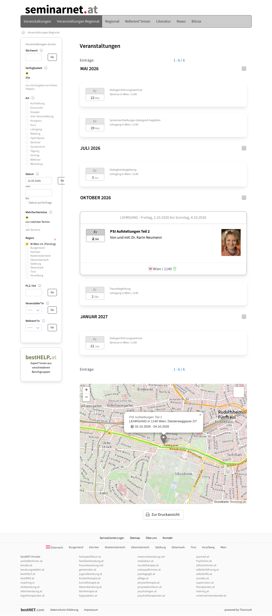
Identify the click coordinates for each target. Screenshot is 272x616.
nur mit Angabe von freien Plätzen (41, 87)
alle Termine (33, 230)
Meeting (35, 134)
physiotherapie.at (148, 583)
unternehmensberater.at (211, 596)
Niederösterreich (40, 256)
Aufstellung (37, 103)
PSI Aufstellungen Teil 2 (130, 231)
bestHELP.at (27, 574)
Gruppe (35, 112)
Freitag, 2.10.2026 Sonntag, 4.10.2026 (173, 217)
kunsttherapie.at (89, 583)
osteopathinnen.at (149, 570)
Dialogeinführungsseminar (126, 90)
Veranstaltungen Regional (44, 33)
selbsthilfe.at (204, 574)
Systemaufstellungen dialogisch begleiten (135, 120)
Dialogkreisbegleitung (123, 170)
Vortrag (34, 155)
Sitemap (135, 538)
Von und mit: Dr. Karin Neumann (136, 237)
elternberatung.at (31, 591)
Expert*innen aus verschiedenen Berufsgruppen (41, 365)
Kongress (36, 121)
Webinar (35, 160)
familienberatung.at (91, 561)
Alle (28, 78)
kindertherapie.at (89, 578)
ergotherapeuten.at (32, 596)
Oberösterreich (39, 260)
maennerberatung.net (151, 557)
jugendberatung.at (90, 574)
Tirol (33, 272)
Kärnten (35, 252)
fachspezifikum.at (90, 557)
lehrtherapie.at (88, 591)
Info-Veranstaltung (41, 116)
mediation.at (145, 561)
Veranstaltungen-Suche (41, 44)
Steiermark (37, 268)
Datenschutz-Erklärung (64, 610)
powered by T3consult (238, 610)
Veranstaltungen (100, 46)
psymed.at (202, 557)
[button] (163, 439)
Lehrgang (36, 129)
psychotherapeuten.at (151, 596)
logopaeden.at (88, 596)
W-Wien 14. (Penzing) (43, 244)
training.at (202, 591)
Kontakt (167, 538)
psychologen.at (147, 591)
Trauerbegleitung (120, 289)
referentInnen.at (206, 565)
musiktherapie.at (148, 565)
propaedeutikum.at (150, 587)
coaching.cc (27, 583)
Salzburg (35, 264)
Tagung (34, 151)
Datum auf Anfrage (39, 203)
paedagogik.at (146, 574)
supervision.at (205, 583)
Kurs (33, 125)
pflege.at (143, 578)
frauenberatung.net (91, 565)
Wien (223, 547)
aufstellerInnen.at (31, 561)
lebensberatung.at (90, 587)
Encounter (36, 108)
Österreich (54, 548)
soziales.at (202, 578)
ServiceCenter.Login (112, 538)
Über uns (151, 538)
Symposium (37, 147)
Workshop (36, 164)
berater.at (26, 565)
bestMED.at (27, 578)
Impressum (91, 610)
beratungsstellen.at (32, 570)
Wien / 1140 (130, 94)
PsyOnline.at (204, 561)
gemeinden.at (87, 570)
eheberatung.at (30, 587)
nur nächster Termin (38, 222)
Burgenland (37, 248)
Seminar (35, 142)
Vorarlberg (36, 276)
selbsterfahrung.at (207, 570)
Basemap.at (237, 502)
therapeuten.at (205, 587)
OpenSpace (37, 138)
